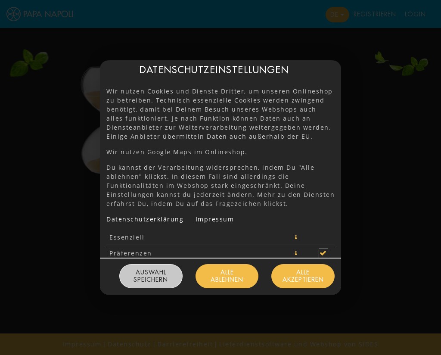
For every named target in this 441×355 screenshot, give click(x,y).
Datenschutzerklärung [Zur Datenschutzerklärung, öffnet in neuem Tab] (144, 219)
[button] (296, 237)
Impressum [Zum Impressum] (215, 219)
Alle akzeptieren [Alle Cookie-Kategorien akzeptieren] (303, 276)
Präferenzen (130, 253)
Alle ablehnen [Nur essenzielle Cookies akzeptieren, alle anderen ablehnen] (227, 276)
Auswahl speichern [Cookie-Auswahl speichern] (151, 276)
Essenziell (126, 237)
